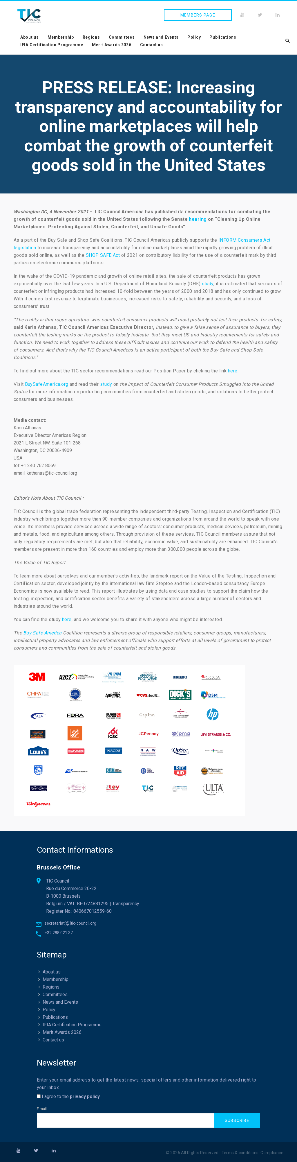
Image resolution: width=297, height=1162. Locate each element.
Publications (222, 37)
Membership (61, 37)
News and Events (161, 37)
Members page (197, 15)
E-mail (42, 1109)
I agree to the (68, 1096)
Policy (194, 37)
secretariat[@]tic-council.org (70, 923)
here (67, 619)
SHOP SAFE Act (103, 255)
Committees (122, 37)
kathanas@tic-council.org (52, 473)
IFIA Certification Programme (51, 44)
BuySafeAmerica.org (46, 384)
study (207, 283)
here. (233, 371)
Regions (91, 37)
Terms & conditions (240, 1152)
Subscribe (237, 1120)
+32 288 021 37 (59, 933)
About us (29, 37)
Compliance (271, 1152)
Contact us (151, 44)
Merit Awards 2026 (111, 44)
